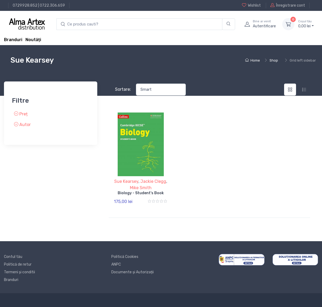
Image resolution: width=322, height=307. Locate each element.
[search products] (139, 24)
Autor (22, 124)
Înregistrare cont (287, 5)
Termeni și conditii (19, 272)
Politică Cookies (124, 256)
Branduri (13, 39)
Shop (274, 60)
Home (252, 60)
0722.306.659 (52, 5)
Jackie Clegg (153, 181)
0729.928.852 (25, 5)
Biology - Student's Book (141, 193)
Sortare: (123, 89)
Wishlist (251, 5)
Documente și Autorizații (132, 272)
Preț (21, 113)
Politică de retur (18, 264)
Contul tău (13, 256)
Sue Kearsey (126, 181)
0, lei (306, 23)
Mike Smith (141, 187)
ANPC (116, 264)
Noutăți (33, 39)
